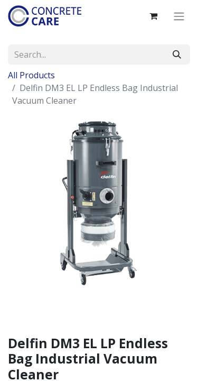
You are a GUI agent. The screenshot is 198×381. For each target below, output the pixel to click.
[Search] (177, 54)
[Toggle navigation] (179, 16)
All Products (31, 75)
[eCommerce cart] (153, 15)
